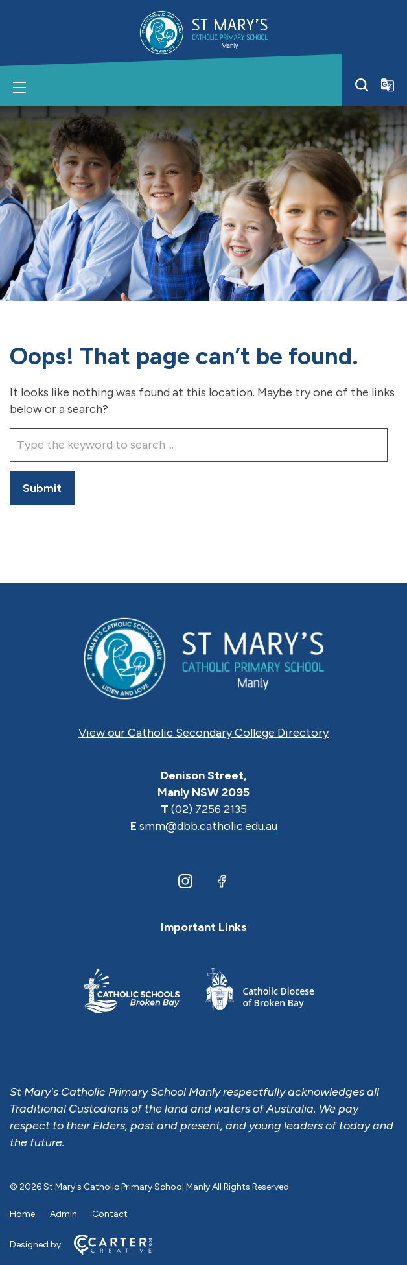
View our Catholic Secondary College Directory (203, 733)
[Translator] (388, 85)
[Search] (362, 85)
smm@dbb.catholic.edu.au (208, 826)
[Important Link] (132, 993)
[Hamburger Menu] (19, 87)
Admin (63, 1214)
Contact (110, 1214)
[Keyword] (199, 445)
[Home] (203, 657)
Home (22, 1214)
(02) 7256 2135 (209, 809)
